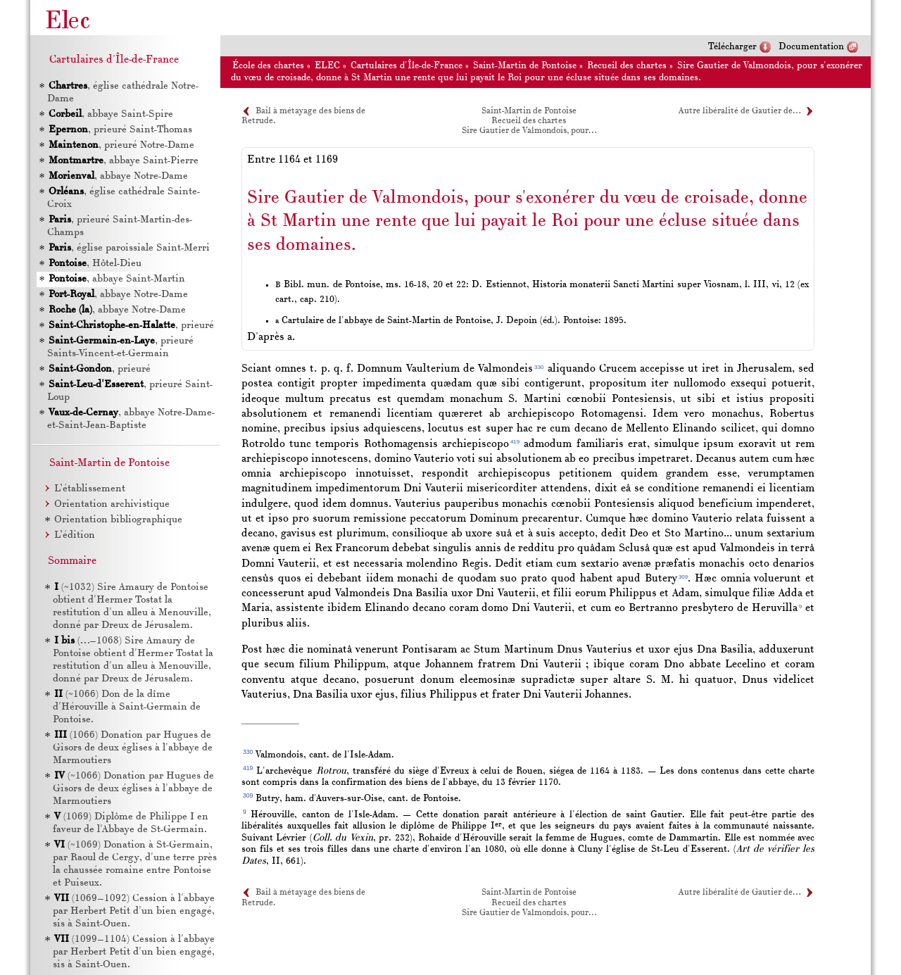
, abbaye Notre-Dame (117, 176)
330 (538, 367)
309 (683, 577)
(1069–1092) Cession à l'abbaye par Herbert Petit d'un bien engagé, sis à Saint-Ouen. (134, 911)
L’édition (74, 535)
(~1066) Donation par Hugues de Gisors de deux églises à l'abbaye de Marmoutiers (133, 789)
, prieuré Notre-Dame (121, 145)
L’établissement (89, 489)
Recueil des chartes (627, 65)
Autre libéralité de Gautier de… (739, 111)
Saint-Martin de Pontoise (524, 65)
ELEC (327, 65)
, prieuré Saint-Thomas (119, 130)
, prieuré (130, 325)
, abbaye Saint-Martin (116, 279)
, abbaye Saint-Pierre (123, 161)
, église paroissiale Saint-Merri (128, 248)
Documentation (811, 46)
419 (514, 442)
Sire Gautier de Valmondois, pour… (529, 131)
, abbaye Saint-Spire (110, 114)
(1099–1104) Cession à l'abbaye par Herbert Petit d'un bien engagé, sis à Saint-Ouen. (134, 952)
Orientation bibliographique (118, 520)
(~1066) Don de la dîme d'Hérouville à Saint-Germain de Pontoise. (127, 707)
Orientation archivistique (112, 504)
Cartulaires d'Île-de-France (406, 65)
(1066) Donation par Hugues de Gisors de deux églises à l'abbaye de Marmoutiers (133, 748)
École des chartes (268, 65)
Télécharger (732, 46)
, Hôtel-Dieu (94, 263)
